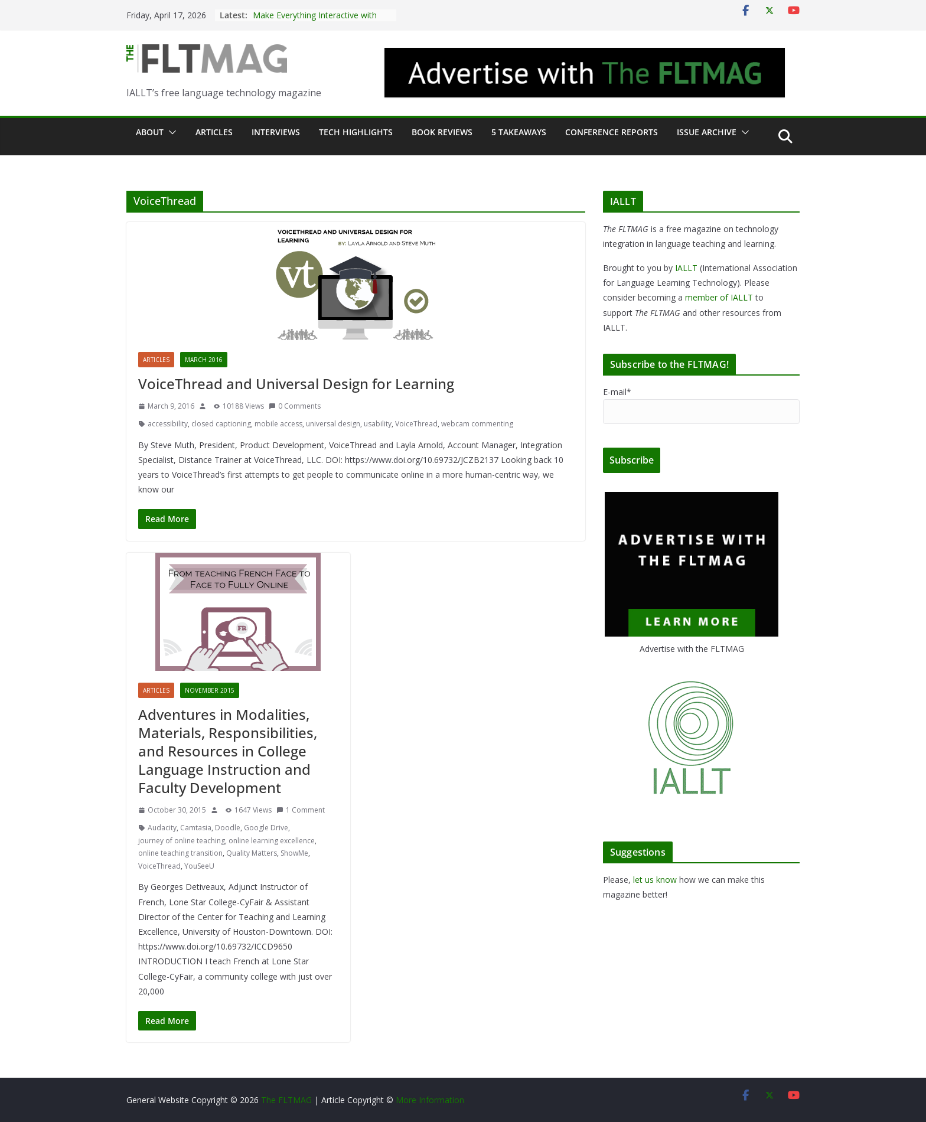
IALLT (686, 267)
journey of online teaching (181, 841)
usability (378, 424)
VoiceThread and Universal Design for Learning (296, 383)
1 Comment (300, 810)
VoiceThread (416, 424)
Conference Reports (611, 132)
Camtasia (195, 828)
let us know (655, 879)
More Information (430, 1099)
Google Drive (266, 828)
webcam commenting (477, 424)
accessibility (168, 424)
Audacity (162, 828)
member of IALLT (719, 297)
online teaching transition (180, 853)
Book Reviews (442, 132)
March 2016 (204, 359)
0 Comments (295, 406)
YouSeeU (199, 866)
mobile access (278, 424)
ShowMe (294, 853)
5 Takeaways (518, 132)
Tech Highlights (356, 132)
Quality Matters (251, 853)
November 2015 (209, 690)
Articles (214, 132)
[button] (170, 132)
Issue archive (706, 132)
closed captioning (221, 424)
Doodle (227, 828)
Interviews (276, 132)
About (150, 132)
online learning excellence (272, 841)
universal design (333, 424)
